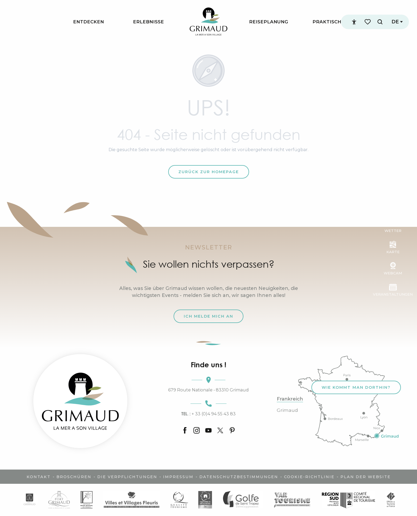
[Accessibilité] (354, 22)
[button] (379, 22)
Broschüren (73, 476)
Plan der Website (365, 476)
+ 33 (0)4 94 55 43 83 (208, 413)
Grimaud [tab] (287, 410)
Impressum (178, 476)
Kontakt (39, 476)
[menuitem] (88, 21)
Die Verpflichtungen (127, 476)
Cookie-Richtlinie (309, 476)
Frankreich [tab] (290, 399)
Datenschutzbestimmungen (238, 476)
